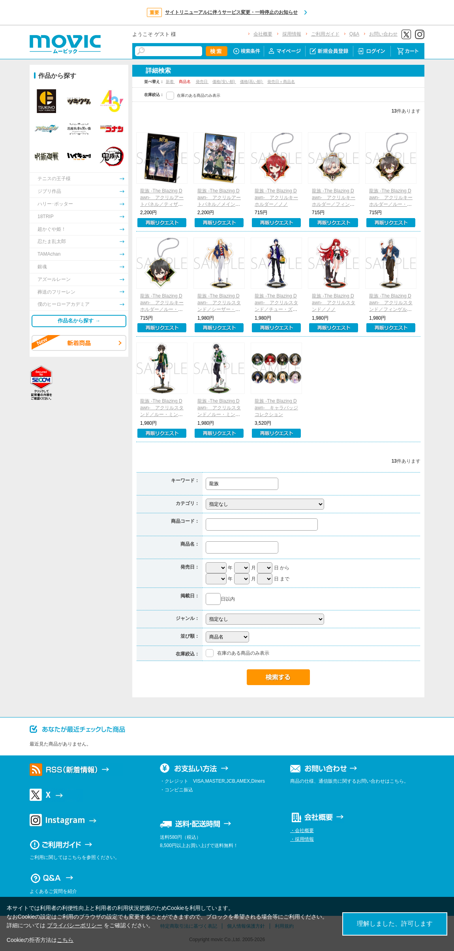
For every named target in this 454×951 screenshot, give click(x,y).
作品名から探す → (79, 321)
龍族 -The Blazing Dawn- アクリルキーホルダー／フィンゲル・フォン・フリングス (333, 204)
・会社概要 (302, 830)
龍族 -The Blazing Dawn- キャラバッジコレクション (276, 407)
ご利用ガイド (325, 34)
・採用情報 (302, 839)
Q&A (354, 34)
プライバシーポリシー (74, 925)
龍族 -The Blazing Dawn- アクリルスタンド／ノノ (333, 302)
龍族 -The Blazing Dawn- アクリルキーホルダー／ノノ (276, 197)
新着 (170, 81)
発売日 (202, 81)
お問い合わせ (383, 34)
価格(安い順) (224, 81)
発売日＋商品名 (281, 81)
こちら (65, 940)
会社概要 (262, 34)
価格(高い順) (251, 81)
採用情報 (291, 34)
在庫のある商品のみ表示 (198, 95)
